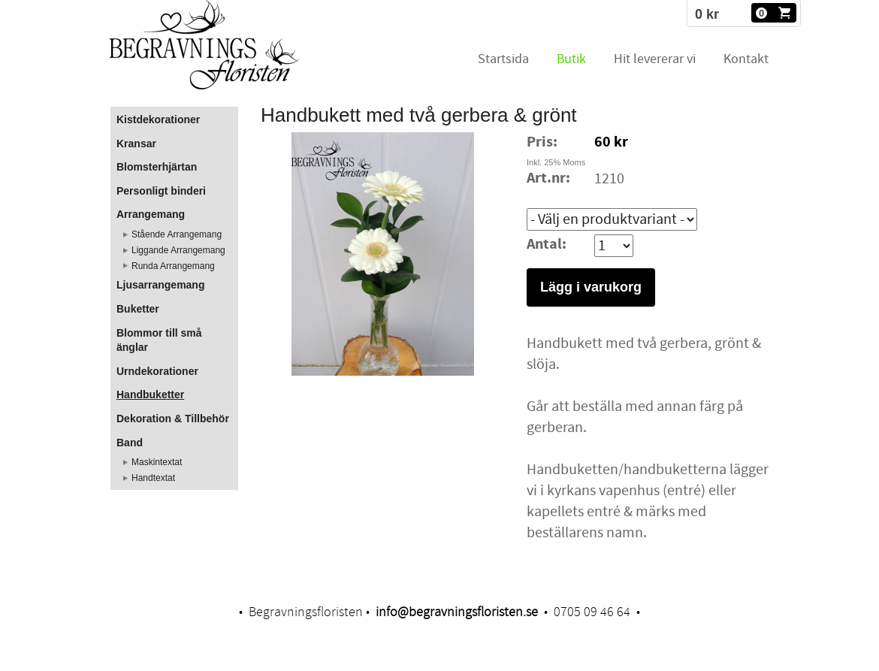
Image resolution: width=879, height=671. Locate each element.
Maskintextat (156, 462)
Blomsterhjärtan (156, 167)
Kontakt (746, 59)
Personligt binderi (161, 191)
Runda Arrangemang (173, 266)
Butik (571, 59)
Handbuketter (150, 394)
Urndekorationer (157, 371)
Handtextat (153, 478)
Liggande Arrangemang (178, 250)
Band (129, 443)
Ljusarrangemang (160, 285)
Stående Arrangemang (176, 234)
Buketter (137, 309)
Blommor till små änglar (159, 340)
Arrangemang (150, 214)
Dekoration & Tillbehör (172, 419)
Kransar (136, 144)
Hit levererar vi (655, 59)
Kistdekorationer (158, 119)
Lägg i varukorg (591, 287)
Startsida (503, 59)
